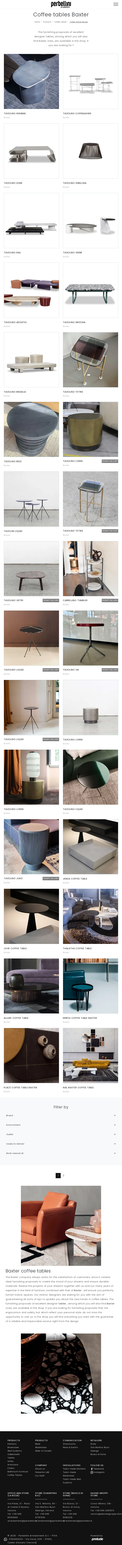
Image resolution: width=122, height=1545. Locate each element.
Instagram (98, 1472)
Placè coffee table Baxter (20, 1087)
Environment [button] (13, 1124)
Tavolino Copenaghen (77, 113)
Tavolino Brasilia (15, 391)
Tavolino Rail (12, 252)
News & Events (70, 1447)
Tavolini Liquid (13, 531)
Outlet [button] (9, 1134)
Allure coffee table (16, 1018)
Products (47, 22)
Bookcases (13, 1447)
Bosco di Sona (98, 1454)
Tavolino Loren (73, 739)
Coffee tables (60, 22)
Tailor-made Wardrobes (69, 1474)
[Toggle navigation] (116, 4)
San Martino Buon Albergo (100, 1449)
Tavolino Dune (13, 183)
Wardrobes (41, 1447)
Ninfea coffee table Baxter (80, 1018)
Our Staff (39, 1475)
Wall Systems (15, 1450)
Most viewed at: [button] (15, 1153)
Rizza (93, 1444)
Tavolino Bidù (13, 461)
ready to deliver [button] (15, 1143)
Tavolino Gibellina (74, 183)
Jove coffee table (15, 948)
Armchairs (13, 1464)
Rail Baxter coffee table (78, 1087)
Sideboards (14, 1454)
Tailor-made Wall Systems (72, 1481)
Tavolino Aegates (15, 322)
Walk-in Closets (43, 1450)
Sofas (11, 1461)
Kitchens (12, 1444)
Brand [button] (9, 1115)
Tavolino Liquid (73, 809)
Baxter (7, 117)
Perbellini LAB (42, 1472)
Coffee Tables (15, 1475)
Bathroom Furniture (18, 1471)
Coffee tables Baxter (79, 22)
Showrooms (69, 1444)
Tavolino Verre (72, 252)
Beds (37, 1444)
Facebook (97, 1468)
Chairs (11, 1468)
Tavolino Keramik (15, 113)
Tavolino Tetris (73, 391)
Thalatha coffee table (77, 948)
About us (40, 1468)
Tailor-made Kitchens (74, 1468)
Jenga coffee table (75, 878)
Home (37, 22)
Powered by (97, 1537)
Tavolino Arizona (74, 322)
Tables (11, 1457)
